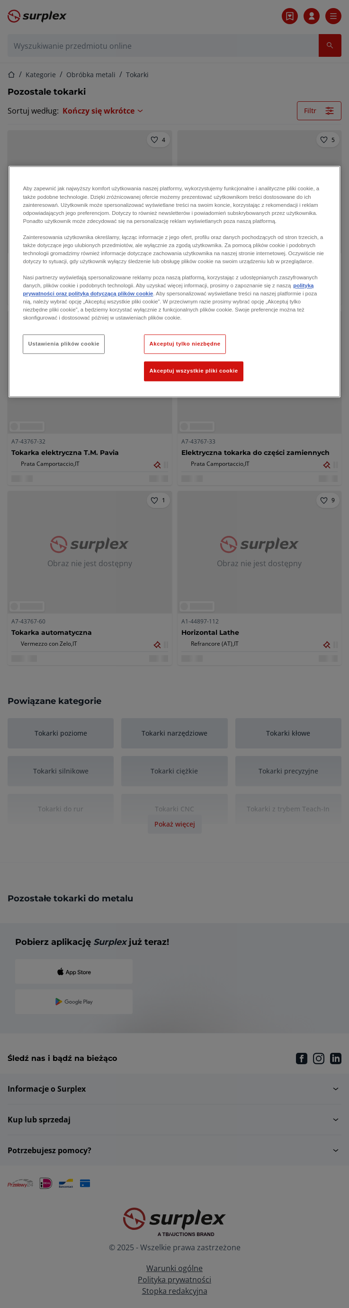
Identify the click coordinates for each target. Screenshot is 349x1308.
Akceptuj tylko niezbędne (184, 344)
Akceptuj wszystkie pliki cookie (193, 371)
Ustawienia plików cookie (63, 344)
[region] (174, 282)
